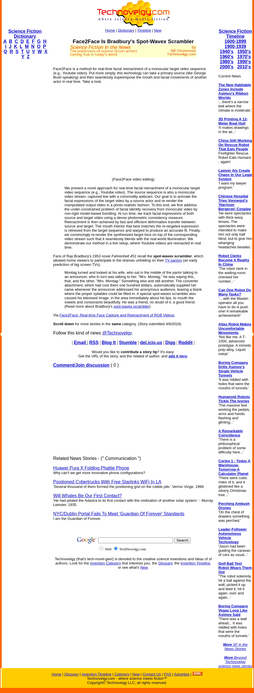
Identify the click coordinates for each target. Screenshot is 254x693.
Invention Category (105, 563)
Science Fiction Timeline (235, 34)
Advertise (181, 674)
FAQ (167, 674)
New (157, 30)
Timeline (144, 30)
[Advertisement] (24, 148)
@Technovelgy (117, 333)
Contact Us (152, 674)
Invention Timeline (195, 563)
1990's (244, 61)
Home (110, 30)
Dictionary (126, 30)
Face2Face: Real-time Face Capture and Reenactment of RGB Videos (116, 315)
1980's (226, 61)
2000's (226, 66)
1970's (244, 56)
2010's (244, 66)
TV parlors (173, 260)
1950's (244, 51)
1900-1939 (235, 46)
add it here (178, 356)
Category (121, 674)
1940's (226, 51)
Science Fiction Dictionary (24, 34)
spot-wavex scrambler (131, 306)
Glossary (165, 563)
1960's (226, 56)
